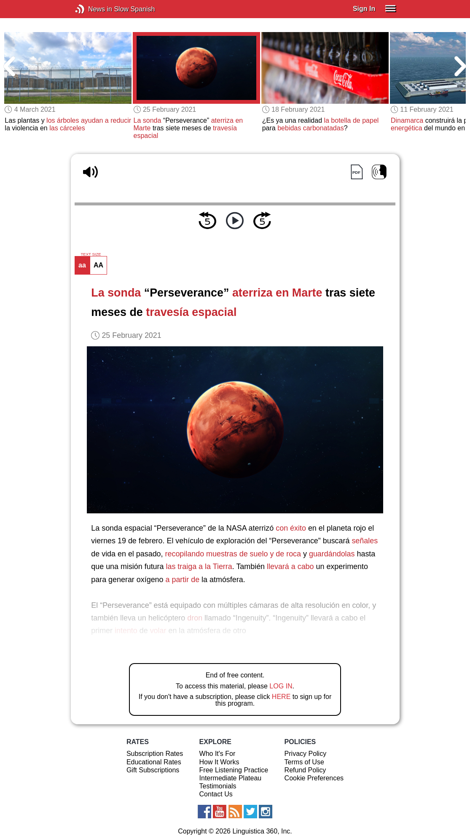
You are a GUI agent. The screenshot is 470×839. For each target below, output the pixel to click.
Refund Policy (305, 770)
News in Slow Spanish (92, 9)
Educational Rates (153, 762)
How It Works (219, 762)
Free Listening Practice (234, 770)
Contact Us (216, 794)
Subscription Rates (154, 753)
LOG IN (280, 686)
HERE (281, 696)
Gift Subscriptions (152, 770)
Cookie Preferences (314, 778)
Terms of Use (304, 762)
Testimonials (217, 786)
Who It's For (217, 753)
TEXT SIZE (91, 254)
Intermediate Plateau (230, 778)
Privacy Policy (306, 753)
